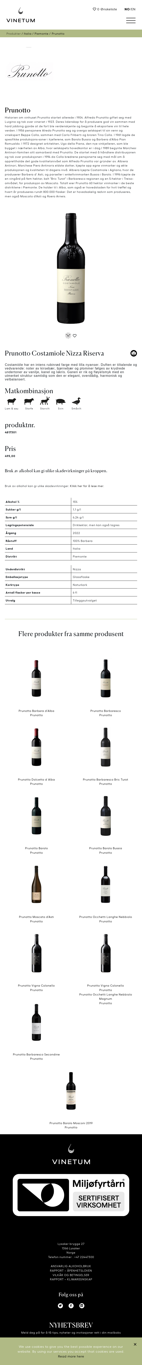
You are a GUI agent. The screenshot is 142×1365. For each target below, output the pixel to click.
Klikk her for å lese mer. (87, 486)
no (127, 8)
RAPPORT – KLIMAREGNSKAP (71, 1279)
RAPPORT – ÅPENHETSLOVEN (71, 1270)
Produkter (13, 33)
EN (133, 9)
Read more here (71, 1356)
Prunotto (18, 110)
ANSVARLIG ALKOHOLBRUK (71, 1266)
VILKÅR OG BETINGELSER (71, 1275)
